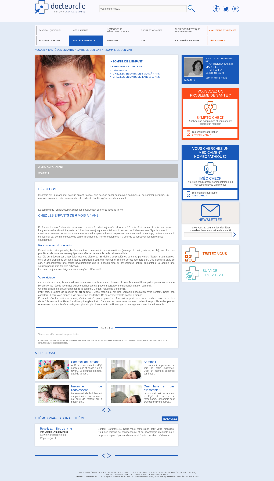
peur (126, 236)
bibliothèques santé (187, 40)
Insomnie (43, 195)
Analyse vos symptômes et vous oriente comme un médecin (210, 113)
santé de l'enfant (89, 49)
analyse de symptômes (222, 30)
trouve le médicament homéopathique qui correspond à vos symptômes (210, 174)
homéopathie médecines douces (118, 30)
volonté (120, 295)
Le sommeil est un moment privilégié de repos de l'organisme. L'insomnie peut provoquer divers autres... (143, 394)
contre (77, 288)
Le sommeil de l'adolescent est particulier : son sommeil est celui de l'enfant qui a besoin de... (70, 394)
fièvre (65, 301)
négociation (139, 292)
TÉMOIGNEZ (170, 418)
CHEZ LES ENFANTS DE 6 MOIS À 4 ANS (136, 73)
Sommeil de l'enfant (85, 362)
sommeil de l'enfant (52, 209)
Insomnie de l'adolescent (86, 388)
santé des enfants (84, 40)
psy (143, 40)
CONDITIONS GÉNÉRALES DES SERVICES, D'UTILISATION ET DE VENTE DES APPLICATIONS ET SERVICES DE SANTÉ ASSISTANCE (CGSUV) (137, 473)
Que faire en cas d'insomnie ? (159, 388)
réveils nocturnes (63, 285)
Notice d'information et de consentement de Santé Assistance (137, 475)
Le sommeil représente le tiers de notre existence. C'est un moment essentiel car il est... (143, 369)
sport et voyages (151, 30)
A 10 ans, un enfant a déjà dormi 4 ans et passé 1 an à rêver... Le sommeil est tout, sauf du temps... (70, 369)
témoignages (217, 40)
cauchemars (45, 239)
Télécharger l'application (210, 133)
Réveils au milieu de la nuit (56, 428)
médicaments (80, 30)
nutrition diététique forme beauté (187, 30)
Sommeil (44, 173)
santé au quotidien (50, 30)
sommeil (149, 195)
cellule (114, 253)
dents (41, 301)
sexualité (112, 40)
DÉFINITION (120, 70)
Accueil (40, 49)
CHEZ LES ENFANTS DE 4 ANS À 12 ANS (136, 76)
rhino (77, 301)
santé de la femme (49, 40)
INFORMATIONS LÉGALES (86, 477)
